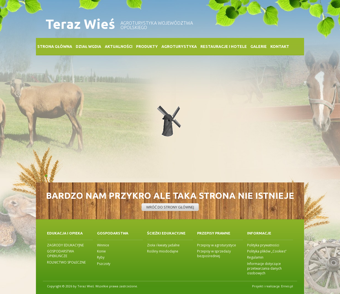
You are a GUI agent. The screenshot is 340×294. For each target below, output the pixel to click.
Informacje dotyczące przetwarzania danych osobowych (264, 268)
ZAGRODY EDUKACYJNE (65, 245)
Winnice (103, 245)
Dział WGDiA (88, 46)
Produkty (147, 46)
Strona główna (54, 46)
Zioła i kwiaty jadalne (163, 245)
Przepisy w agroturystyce (216, 245)
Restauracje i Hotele (223, 46)
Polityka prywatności (263, 245)
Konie (101, 251)
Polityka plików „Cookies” (266, 251)
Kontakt (279, 46)
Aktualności (118, 46)
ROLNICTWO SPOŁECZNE (66, 262)
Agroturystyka (179, 46)
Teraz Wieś (80, 24)
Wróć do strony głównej (170, 207)
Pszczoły (103, 263)
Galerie (258, 46)
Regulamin (255, 257)
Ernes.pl (287, 286)
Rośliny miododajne (162, 251)
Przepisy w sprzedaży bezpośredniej (214, 253)
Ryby (100, 257)
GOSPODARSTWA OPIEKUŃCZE (60, 253)
